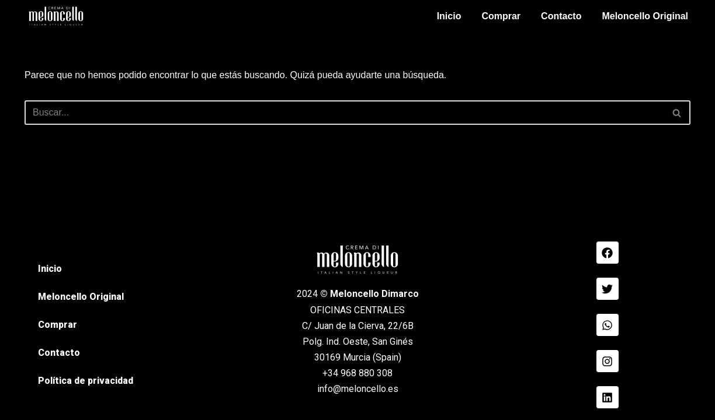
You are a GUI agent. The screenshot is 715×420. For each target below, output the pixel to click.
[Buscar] (344, 112)
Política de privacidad (85, 380)
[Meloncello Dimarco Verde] (56, 16)
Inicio (449, 16)
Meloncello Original (645, 16)
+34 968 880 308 (357, 373)
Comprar (500, 16)
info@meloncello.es (357, 388)
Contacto (561, 16)
